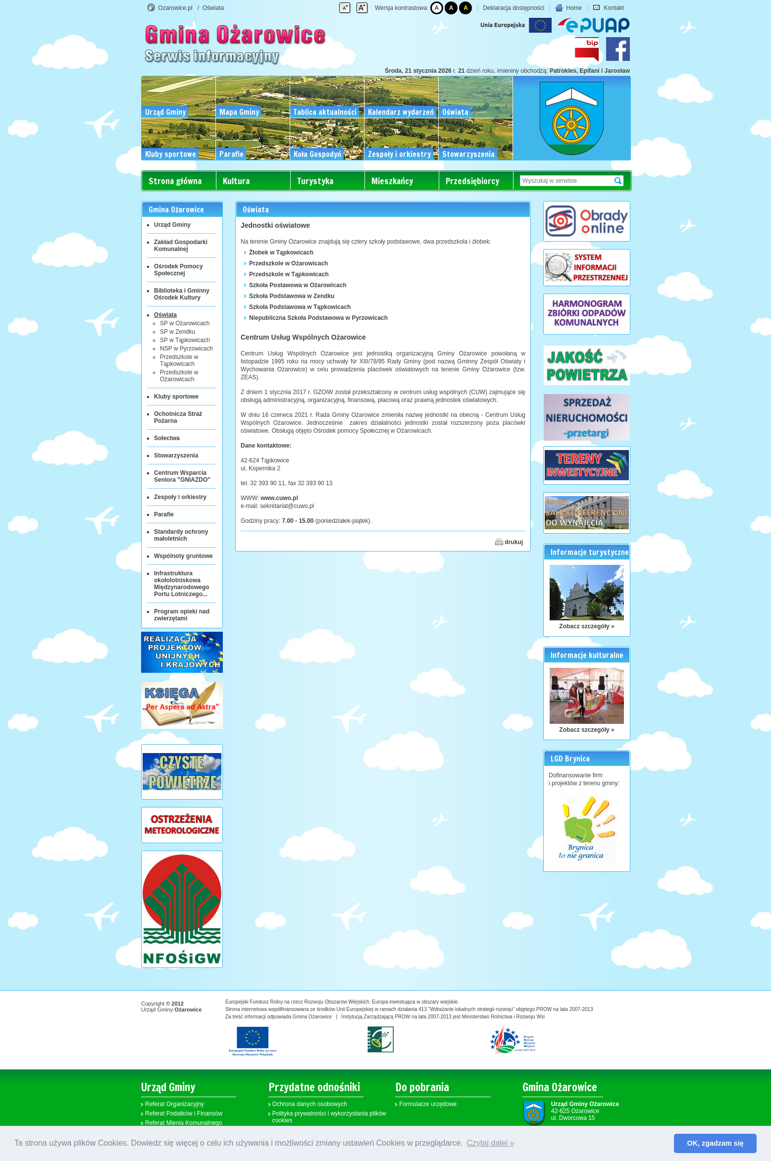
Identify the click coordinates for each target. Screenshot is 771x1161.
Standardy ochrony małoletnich (181, 535)
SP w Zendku (177, 331)
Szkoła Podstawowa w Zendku (292, 296)
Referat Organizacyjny (174, 1104)
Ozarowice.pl (175, 7)
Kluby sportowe (176, 396)
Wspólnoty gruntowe (183, 556)
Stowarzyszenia (176, 455)
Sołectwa (167, 438)
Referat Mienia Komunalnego (183, 1122)
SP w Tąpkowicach (185, 340)
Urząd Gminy (172, 224)
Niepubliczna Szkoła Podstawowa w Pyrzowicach (318, 317)
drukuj (509, 542)
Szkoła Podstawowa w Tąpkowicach (300, 306)
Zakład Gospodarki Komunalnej (180, 245)
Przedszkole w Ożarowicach (179, 376)
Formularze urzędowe (428, 1104)
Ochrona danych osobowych (309, 1104)
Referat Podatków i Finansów (183, 1113)
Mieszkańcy (392, 181)
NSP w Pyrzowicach (186, 348)
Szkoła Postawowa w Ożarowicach (298, 285)
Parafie (164, 514)
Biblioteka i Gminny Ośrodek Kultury (181, 294)
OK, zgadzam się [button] (715, 1143)
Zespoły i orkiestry (180, 497)
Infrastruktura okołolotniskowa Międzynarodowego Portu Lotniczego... (181, 584)
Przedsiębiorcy (472, 181)
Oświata (213, 7)
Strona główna (175, 181)
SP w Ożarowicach (184, 323)
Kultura (236, 181)
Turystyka (315, 181)
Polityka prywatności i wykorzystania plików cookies (329, 1117)
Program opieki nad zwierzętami (181, 615)
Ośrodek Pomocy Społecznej (178, 270)
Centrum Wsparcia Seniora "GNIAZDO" (182, 476)
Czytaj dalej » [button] (490, 1143)
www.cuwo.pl (279, 498)
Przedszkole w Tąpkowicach (179, 360)
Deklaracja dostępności (513, 7)
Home (568, 7)
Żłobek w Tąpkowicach (281, 252)
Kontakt (608, 7)
